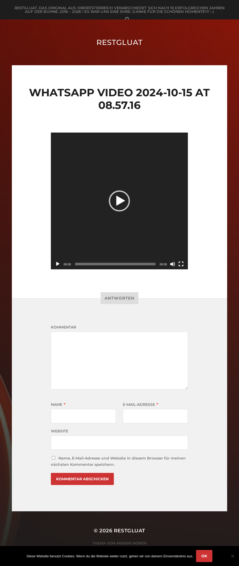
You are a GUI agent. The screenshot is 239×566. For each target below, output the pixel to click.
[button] (119, 200)
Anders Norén (131, 543)
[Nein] (232, 556)
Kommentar (63, 327)
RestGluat (119, 42)
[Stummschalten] (172, 264)
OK (204, 556)
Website (59, 431)
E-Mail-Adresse (140, 404)
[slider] (115, 264)
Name (58, 404)
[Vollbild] (181, 264)
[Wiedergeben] (57, 264)
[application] (119, 201)
